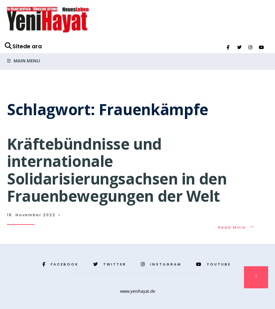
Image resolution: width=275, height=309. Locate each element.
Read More (236, 227)
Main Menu (23, 61)
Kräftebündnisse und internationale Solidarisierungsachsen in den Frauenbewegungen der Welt (117, 169)
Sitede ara (23, 46)
